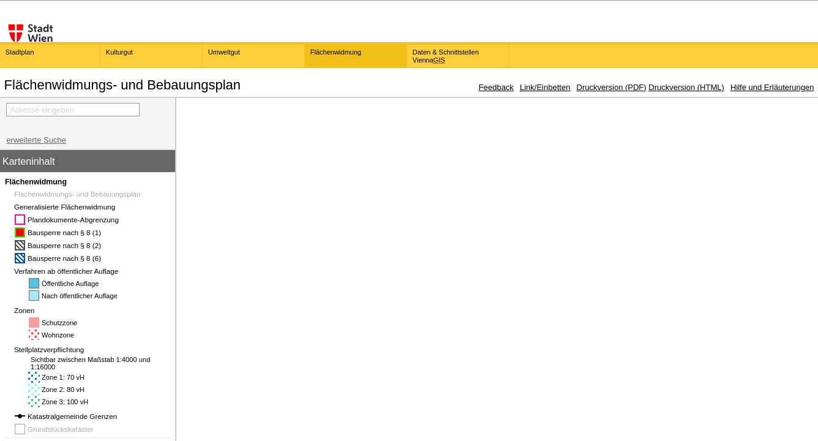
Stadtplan (20, 52)
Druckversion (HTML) (686, 87)
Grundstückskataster (61, 429)
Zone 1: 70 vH (63, 377)
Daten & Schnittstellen (446, 56)
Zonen (28, 310)
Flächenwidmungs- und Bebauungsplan (81, 194)
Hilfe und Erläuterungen (772, 87)
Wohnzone (58, 335)
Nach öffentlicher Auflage (80, 296)
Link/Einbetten (545, 87)
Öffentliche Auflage (70, 283)
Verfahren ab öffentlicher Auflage (70, 271)
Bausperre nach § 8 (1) (64, 232)
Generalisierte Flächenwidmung (68, 207)
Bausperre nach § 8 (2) (64, 245)
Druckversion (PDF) (612, 87)
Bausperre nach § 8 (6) (64, 258)
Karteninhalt (28, 161)
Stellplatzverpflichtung (53, 349)
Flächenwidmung (36, 182)
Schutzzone (59, 322)
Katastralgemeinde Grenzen (72, 416)
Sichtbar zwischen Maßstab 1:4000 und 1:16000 (90, 363)
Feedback (496, 87)
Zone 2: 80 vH (63, 389)
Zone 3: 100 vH (65, 401)
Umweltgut (224, 52)
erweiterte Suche (36, 140)
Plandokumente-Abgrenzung (73, 220)
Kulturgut (119, 52)
